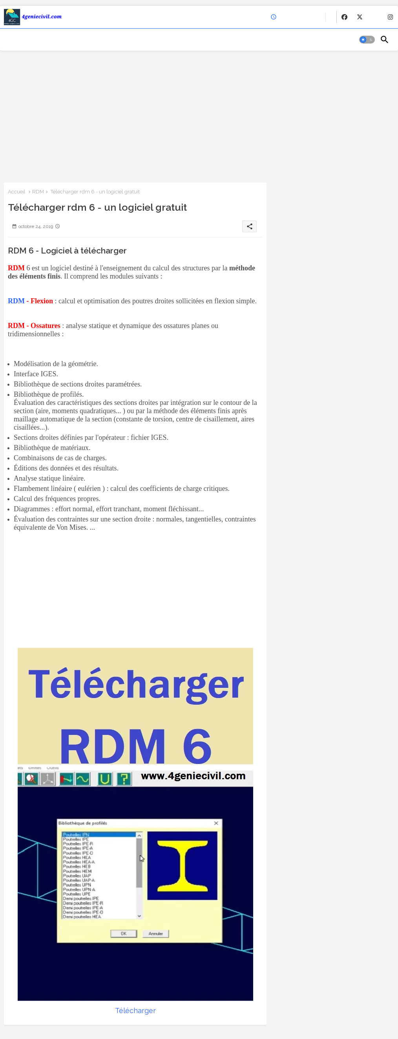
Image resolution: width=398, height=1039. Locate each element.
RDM (38, 192)
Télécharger (135, 1010)
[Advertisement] (199, 116)
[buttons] (344, 17)
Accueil (17, 192)
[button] (367, 40)
